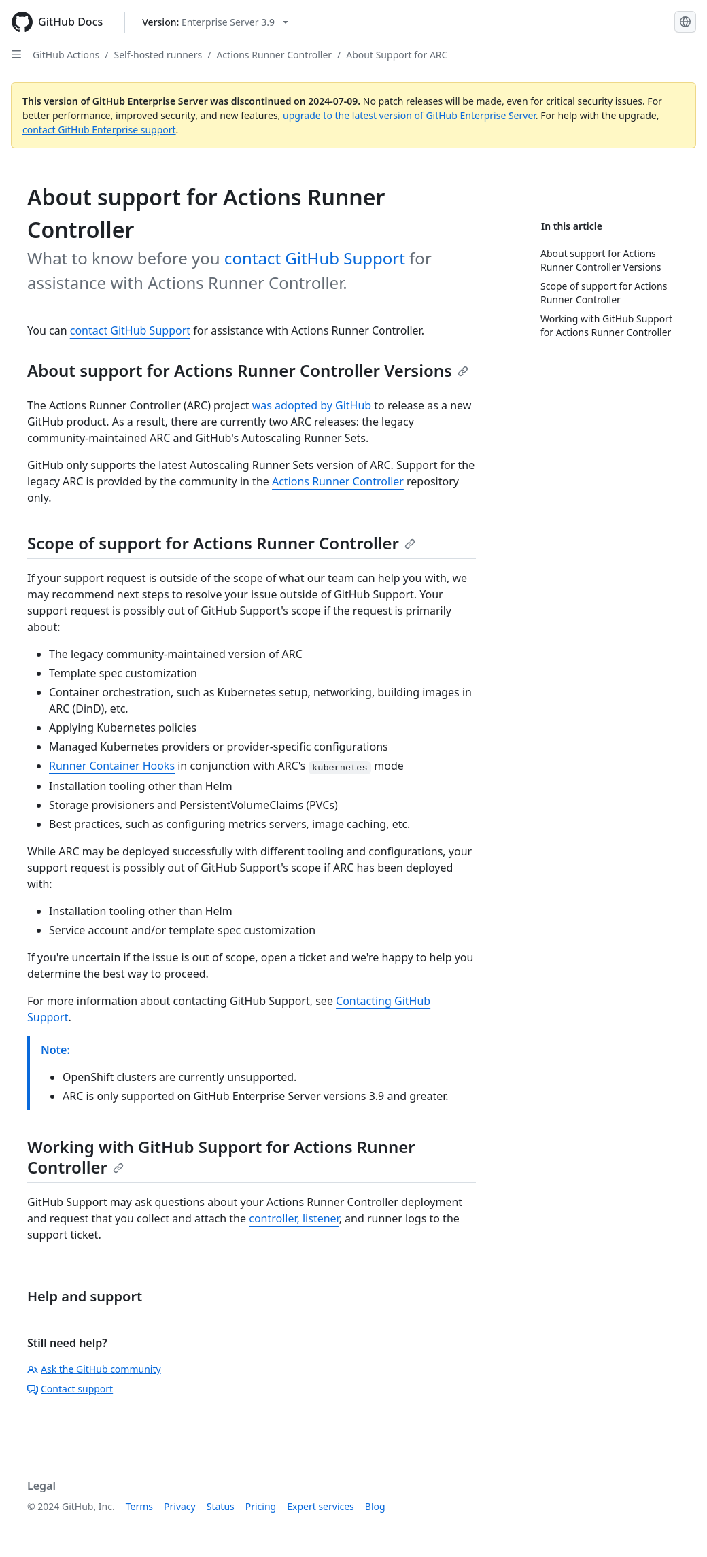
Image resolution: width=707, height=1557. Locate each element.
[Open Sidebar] (16, 54)
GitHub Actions (66, 54)
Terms (139, 1506)
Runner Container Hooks (112, 765)
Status (221, 1506)
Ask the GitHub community (94, 1369)
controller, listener (294, 1218)
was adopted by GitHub (312, 405)
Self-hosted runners (158, 54)
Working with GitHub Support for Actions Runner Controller (221, 1156)
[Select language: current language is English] (685, 22)
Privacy (180, 1506)
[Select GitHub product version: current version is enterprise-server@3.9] (215, 22)
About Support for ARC (396, 54)
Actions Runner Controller (274, 54)
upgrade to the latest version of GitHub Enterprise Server (409, 115)
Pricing (260, 1506)
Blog (375, 1506)
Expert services (320, 1506)
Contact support (70, 1388)
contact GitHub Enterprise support (99, 129)
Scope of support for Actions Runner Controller (221, 543)
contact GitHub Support (314, 258)
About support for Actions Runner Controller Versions (247, 370)
